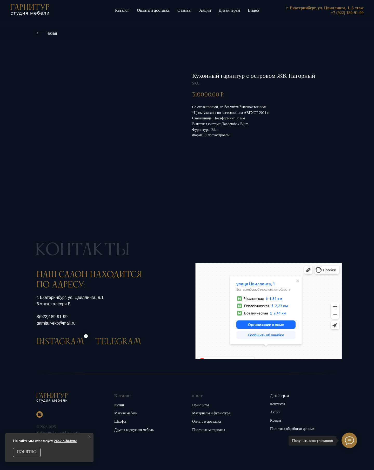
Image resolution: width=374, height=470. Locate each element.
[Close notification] (89, 437)
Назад (51, 33)
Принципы (200, 405)
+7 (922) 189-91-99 (347, 12)
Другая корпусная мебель (133, 430)
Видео (253, 10)
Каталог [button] (122, 10)
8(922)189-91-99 (52, 316)
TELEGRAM (118, 352)
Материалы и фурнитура (211, 413)
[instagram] (39, 414)
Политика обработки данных (292, 429)
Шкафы (120, 421)
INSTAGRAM (60, 352)
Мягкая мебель (125, 413)
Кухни (119, 405)
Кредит (275, 420)
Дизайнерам (229, 10)
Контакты (277, 404)
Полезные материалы (208, 430)
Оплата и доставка (153, 10)
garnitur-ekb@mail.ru (56, 323)
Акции (205, 10)
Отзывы (184, 10)
